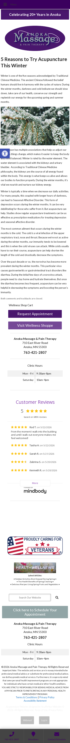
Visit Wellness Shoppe (35, 325)
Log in (44, 720)
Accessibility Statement (35, 700)
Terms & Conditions (26, 697)
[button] (5, 153)
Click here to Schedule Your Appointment (35, 612)
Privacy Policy (47, 697)
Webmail (27, 720)
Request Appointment (35, 314)
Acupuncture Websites (17, 706)
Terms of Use (41, 709)
